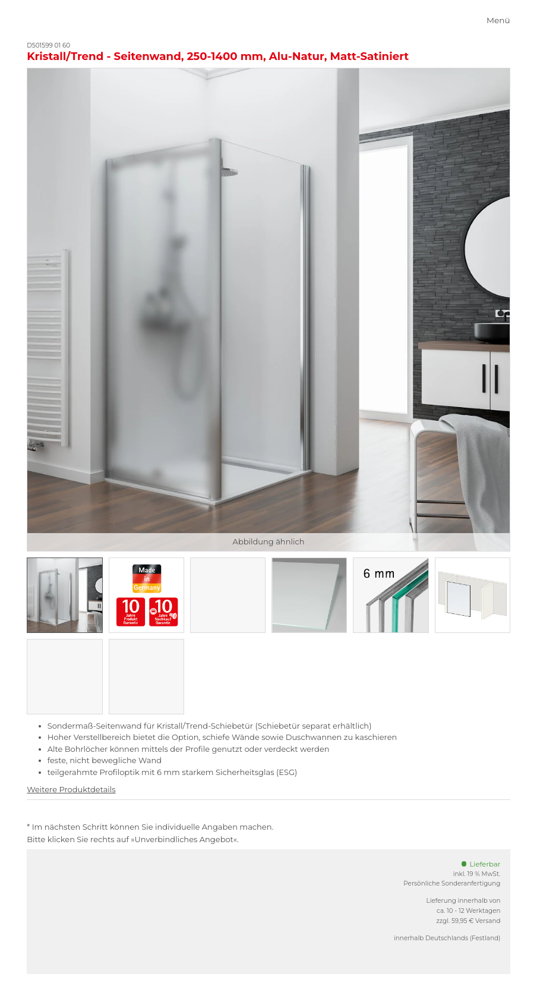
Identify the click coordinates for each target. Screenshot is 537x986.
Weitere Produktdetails (71, 789)
